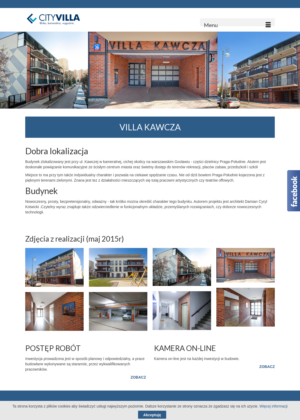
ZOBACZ (138, 377)
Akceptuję (152, 415)
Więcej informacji (273, 406)
